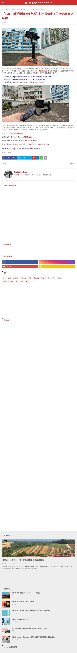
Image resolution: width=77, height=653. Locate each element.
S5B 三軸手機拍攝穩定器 (39, 71)
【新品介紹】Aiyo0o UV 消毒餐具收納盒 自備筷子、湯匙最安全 (31, 610)
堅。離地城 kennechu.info (38, 2)
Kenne (5, 22)
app (27, 281)
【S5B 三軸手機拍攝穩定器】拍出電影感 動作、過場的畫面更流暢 (27, 144)
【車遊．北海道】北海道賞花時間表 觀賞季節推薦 (23, 560)
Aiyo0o (15, 149)
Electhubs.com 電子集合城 (22, 137)
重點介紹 (36, 278)
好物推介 (8, 9)
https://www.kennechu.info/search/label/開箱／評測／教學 (32, 77)
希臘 (30, 278)
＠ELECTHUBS (32, 141)
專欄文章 (59, 278)
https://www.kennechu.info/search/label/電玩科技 (29, 82)
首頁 (3, 9)
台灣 (9, 278)
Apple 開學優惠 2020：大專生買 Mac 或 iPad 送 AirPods (29, 628)
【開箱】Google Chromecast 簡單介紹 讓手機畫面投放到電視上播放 (33, 637)
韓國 (22, 281)
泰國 (47, 278)
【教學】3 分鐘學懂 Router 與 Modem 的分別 (26, 593)
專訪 (52, 278)
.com (19, 149)
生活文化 (15, 278)
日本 (4, 278)
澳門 (17, 281)
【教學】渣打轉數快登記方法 (20, 619)
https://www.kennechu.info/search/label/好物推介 (29, 79)
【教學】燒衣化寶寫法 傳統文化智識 (23, 602)
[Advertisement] (38, 206)
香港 (42, 278)
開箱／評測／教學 (8, 281)
